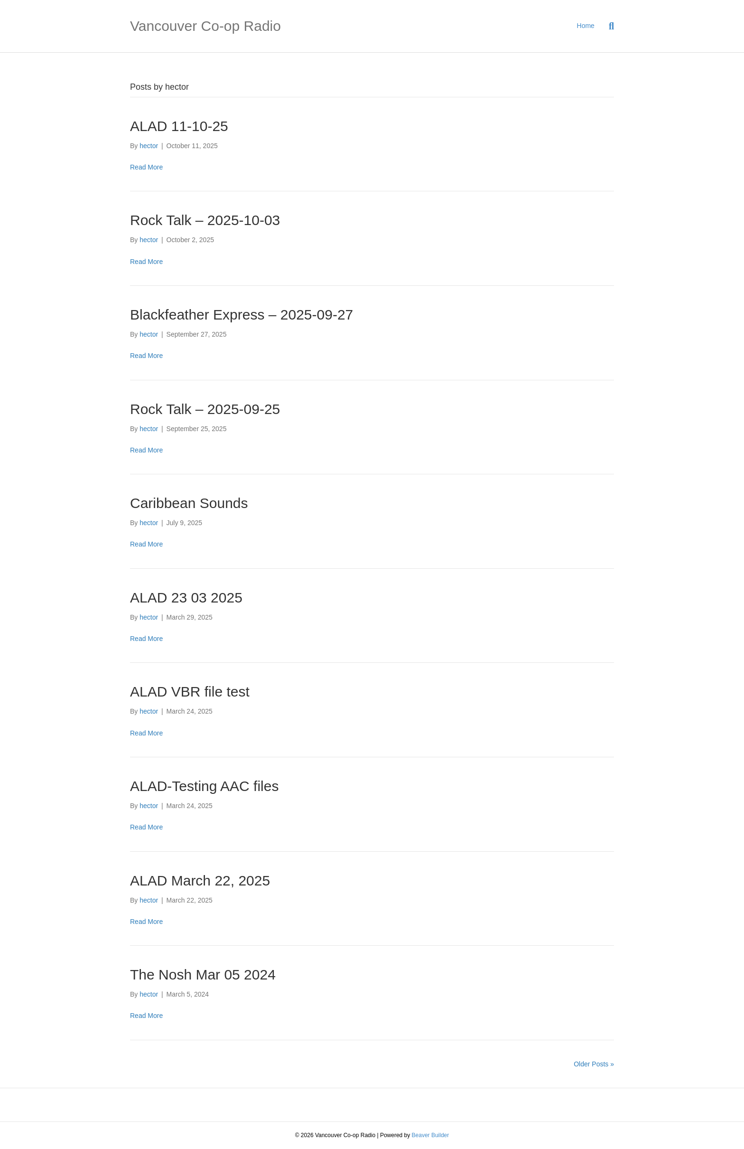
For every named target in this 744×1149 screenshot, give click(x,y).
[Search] (608, 26)
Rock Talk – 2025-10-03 (205, 220)
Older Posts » (594, 1064)
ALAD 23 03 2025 (186, 597)
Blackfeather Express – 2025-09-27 (241, 314)
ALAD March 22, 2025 (200, 880)
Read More (146, 167)
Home (586, 25)
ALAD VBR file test (190, 691)
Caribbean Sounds (189, 503)
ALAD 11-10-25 (179, 126)
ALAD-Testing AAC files (204, 786)
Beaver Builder (430, 1135)
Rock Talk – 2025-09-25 (205, 409)
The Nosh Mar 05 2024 (203, 974)
